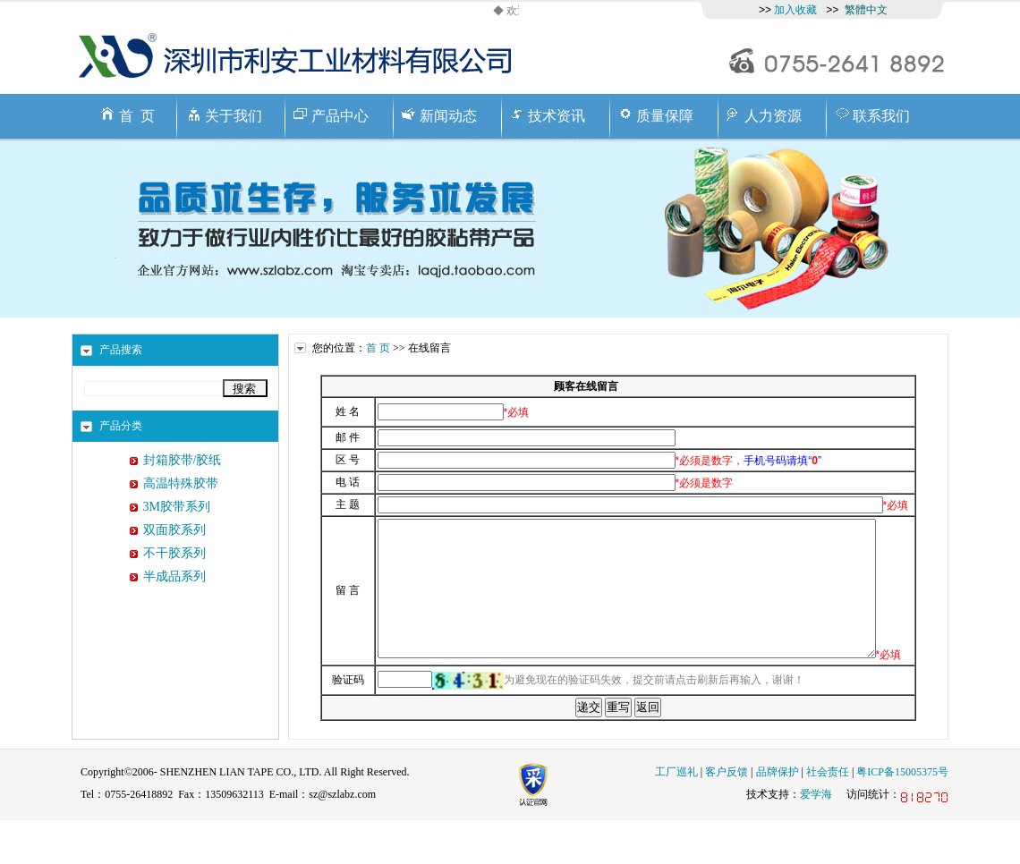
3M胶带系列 (176, 506)
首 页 (378, 348)
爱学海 (816, 838)
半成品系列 (174, 576)
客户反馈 (726, 815)
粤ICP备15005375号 (902, 815)
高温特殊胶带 (180, 483)
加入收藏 (795, 10)
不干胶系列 (174, 553)
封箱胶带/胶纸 (182, 460)
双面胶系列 (174, 530)
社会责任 (827, 815)
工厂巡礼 (676, 815)
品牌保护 (777, 815)
